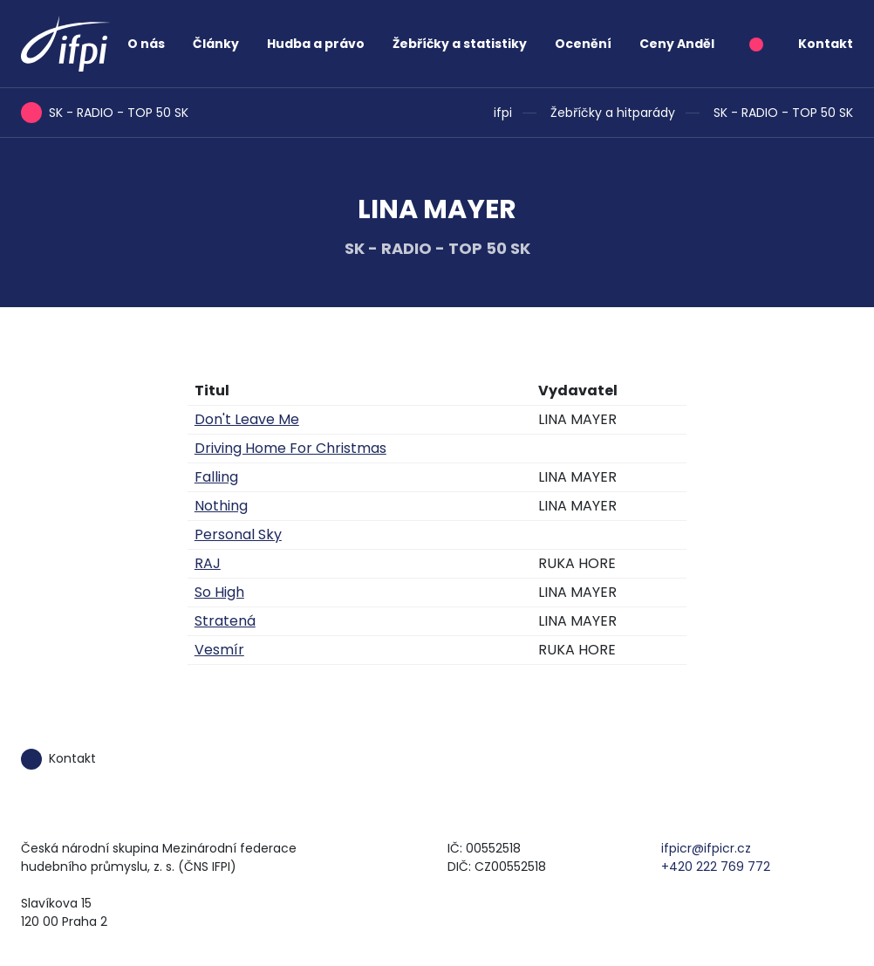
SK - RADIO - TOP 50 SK (783, 112)
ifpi (503, 112)
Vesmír (219, 650)
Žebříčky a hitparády (612, 112)
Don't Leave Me (247, 419)
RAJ (208, 563)
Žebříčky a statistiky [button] (460, 43)
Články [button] (216, 43)
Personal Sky (238, 534)
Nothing (221, 506)
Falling (216, 477)
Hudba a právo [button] (316, 43)
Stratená (225, 621)
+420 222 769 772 (715, 866)
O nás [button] (146, 43)
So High (219, 592)
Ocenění (583, 43)
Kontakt (825, 43)
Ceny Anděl (676, 43)
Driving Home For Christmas (290, 448)
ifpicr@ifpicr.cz (706, 848)
